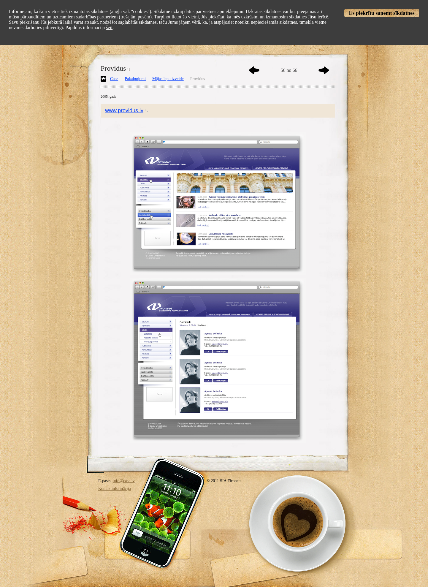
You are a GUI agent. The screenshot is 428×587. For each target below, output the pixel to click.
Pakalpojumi (135, 79)
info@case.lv (124, 481)
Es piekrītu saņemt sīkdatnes (382, 13)
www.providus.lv (124, 110)
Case (114, 79)
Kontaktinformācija (114, 488)
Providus (197, 79)
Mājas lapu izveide (168, 79)
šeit (109, 27)
